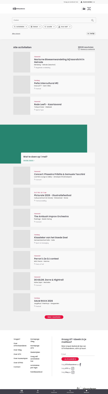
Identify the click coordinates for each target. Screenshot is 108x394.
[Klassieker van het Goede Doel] (54, 239)
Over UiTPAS (18, 363)
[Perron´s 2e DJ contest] (54, 260)
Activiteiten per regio (34, 366)
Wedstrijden (35, 352)
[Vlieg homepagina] (83, 8)
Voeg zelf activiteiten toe (34, 358)
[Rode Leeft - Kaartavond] (54, 106)
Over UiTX (17, 354)
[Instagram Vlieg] (67, 372)
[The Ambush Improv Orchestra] (54, 218)
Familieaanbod (36, 372)
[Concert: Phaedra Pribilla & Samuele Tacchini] (54, 176)
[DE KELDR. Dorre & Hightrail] (54, 281)
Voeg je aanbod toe (71, 2)
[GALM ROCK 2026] (54, 302)
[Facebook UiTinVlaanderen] (71, 364)
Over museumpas (21, 358)
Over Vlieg (18, 350)
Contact (17, 367)
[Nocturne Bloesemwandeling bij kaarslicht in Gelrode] (54, 62)
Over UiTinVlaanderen (20, 344)
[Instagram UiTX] (67, 368)
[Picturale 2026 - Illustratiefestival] (54, 197)
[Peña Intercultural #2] (54, 85)
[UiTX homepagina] (89, 8)
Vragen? (17, 339)
